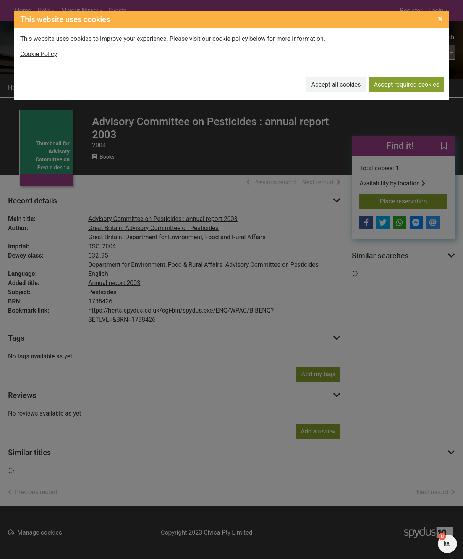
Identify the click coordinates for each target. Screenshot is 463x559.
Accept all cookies (336, 84)
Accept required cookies (406, 84)
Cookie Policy (38, 54)
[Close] (440, 18)
